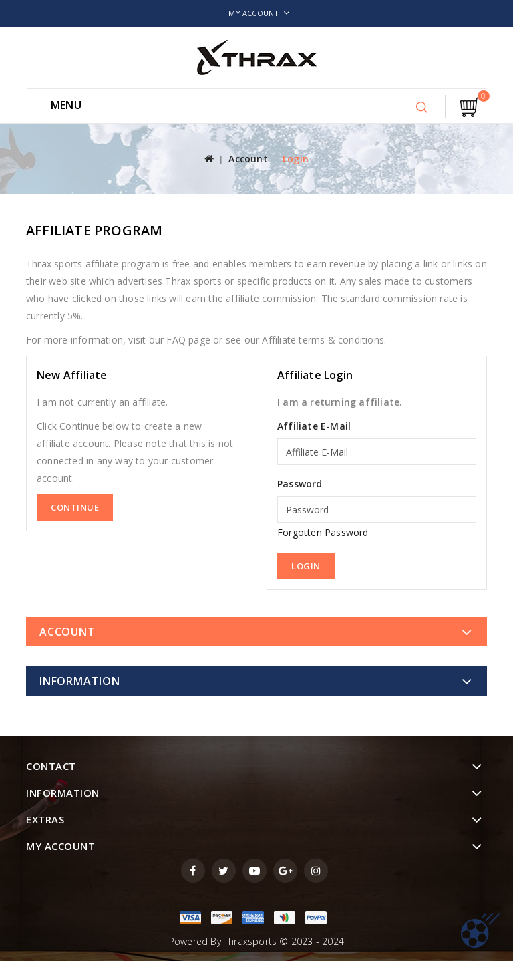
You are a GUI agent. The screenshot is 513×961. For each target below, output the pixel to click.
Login (296, 158)
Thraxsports (250, 941)
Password (300, 483)
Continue (75, 507)
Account (247, 158)
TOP (480, 930)
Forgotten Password (323, 532)
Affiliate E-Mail (314, 426)
